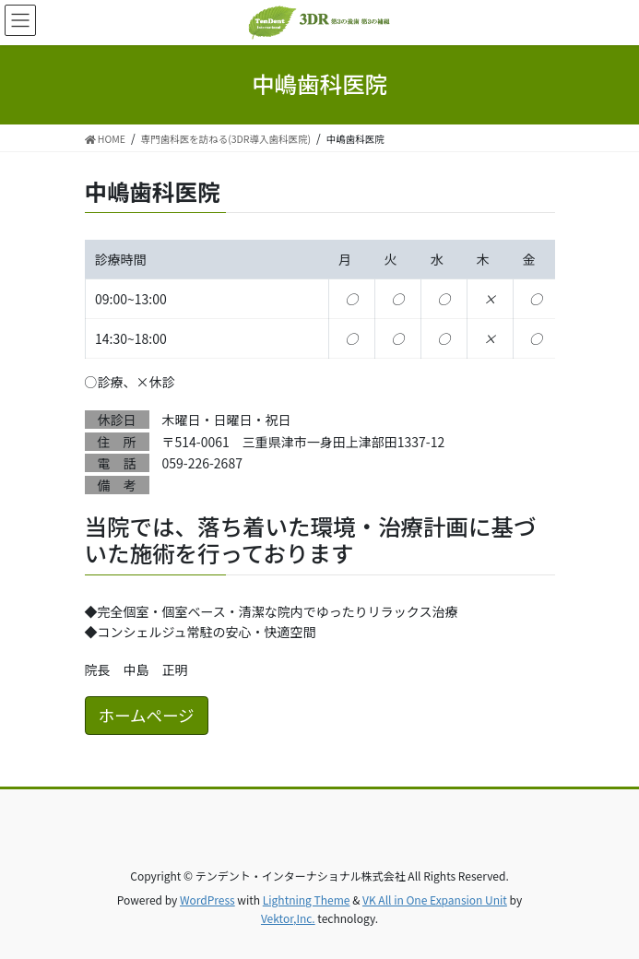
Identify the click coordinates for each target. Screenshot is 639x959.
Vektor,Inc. (288, 918)
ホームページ (147, 715)
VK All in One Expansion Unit (434, 899)
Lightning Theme (306, 899)
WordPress (207, 899)
